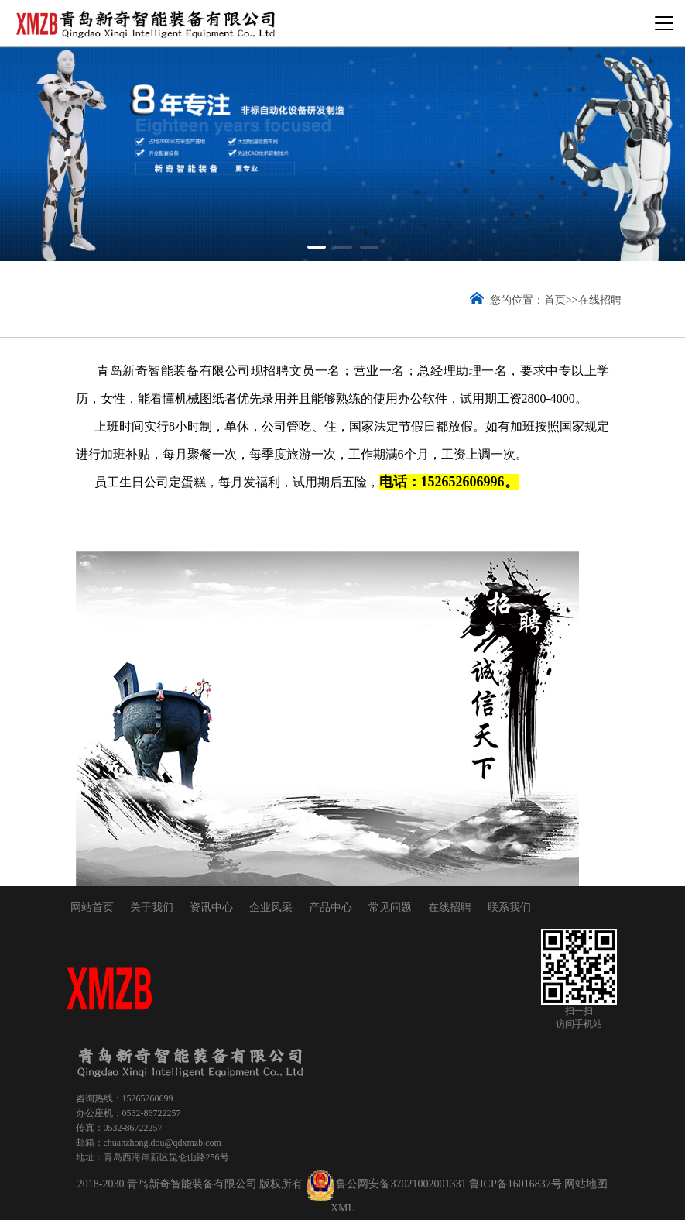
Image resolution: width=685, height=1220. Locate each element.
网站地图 (586, 1184)
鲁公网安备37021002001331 (401, 1184)
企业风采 (271, 907)
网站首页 (92, 907)
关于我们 (151, 907)
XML (342, 1208)
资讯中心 (211, 907)
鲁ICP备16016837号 (515, 1184)
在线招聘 (600, 300)
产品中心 (330, 907)
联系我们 (509, 907)
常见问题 (390, 907)
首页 (555, 300)
